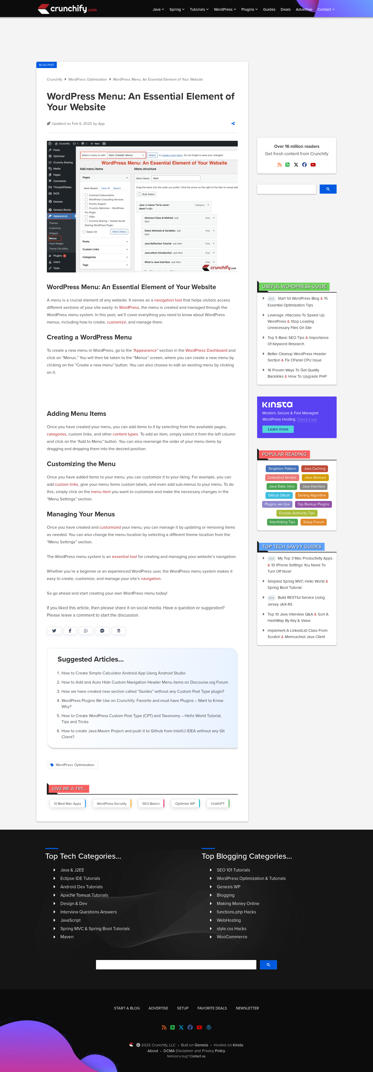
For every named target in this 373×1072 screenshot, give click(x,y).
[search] (286, 189)
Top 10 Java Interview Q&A (290, 614)
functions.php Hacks (236, 912)
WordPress (129, 307)
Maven (67, 937)
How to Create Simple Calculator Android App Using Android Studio (123, 673)
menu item (101, 491)
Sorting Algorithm (312, 495)
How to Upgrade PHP (307, 376)
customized (110, 527)
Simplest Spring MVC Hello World (296, 581)
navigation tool (168, 300)
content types (125, 434)
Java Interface (313, 486)
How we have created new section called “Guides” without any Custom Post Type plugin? (142, 691)
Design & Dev (73, 903)
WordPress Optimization (75, 765)
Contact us (197, 1056)
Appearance (145, 350)
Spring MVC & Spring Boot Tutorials (95, 928)
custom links (66, 484)
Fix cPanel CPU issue (303, 360)
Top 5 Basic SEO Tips (286, 337)
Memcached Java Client (305, 636)
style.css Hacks (231, 928)
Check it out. (307, 419)
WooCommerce (232, 937)
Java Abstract (315, 477)
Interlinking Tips (282, 522)
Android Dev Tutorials (81, 887)
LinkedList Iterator (282, 477)
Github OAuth (279, 495)
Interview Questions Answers (88, 912)
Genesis (201, 1045)
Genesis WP (228, 887)
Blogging (226, 895)
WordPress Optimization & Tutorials (251, 878)
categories (56, 434)
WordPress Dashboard (206, 350)
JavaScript (70, 920)
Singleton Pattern (282, 468)
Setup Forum (313, 522)
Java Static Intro (282, 486)
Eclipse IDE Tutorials (80, 878)
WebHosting (229, 920)
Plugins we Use (277, 504)
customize (116, 322)
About (153, 1050)
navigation (151, 578)
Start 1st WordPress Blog (298, 298)
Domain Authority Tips (297, 513)
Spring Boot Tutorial (285, 587)
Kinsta (238, 1045)
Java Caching (314, 468)
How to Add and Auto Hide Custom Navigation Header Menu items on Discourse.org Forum (144, 682)
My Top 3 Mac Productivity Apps (305, 558)
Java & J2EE (72, 870)
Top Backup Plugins (313, 504)
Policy (220, 1050)
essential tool (124, 556)
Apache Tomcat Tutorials (84, 895)
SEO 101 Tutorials (233, 870)
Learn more (278, 429)
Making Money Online (238, 903)
